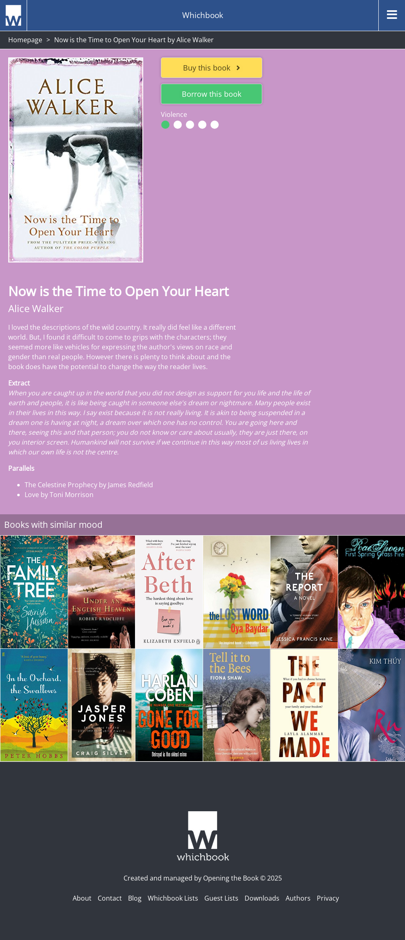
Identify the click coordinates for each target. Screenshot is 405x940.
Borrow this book (211, 94)
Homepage (25, 39)
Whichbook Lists (173, 898)
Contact (110, 898)
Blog (135, 898)
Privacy (328, 898)
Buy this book (211, 68)
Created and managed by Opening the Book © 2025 (203, 878)
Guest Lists (221, 898)
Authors (298, 898)
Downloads (262, 898)
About (82, 898)
